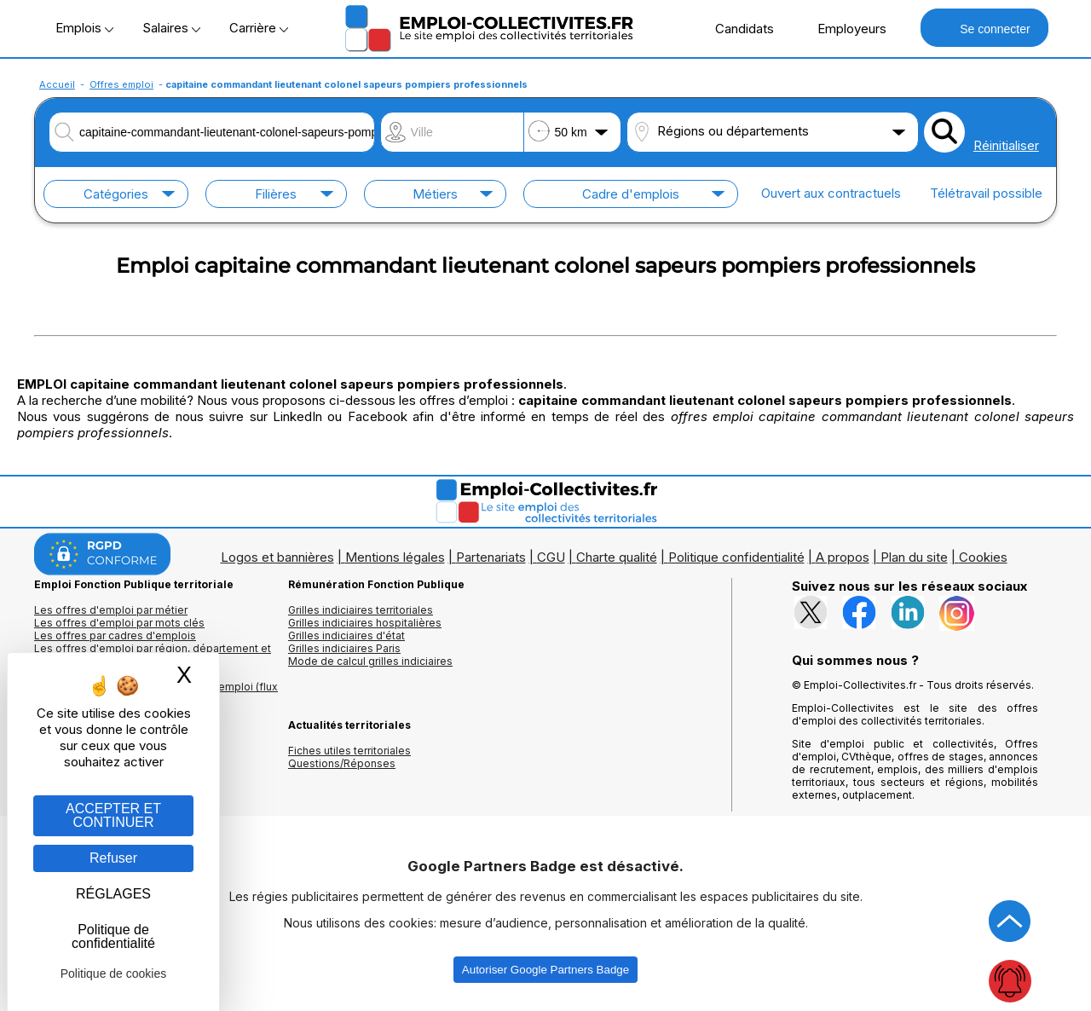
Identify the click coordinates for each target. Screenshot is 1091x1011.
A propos (842, 557)
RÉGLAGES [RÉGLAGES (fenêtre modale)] (113, 894)
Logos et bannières (277, 557)
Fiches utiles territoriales (349, 750)
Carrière (258, 28)
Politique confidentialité (736, 557)
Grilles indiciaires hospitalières (365, 622)
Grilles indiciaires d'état (346, 635)
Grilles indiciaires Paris (344, 648)
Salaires (171, 28)
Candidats (735, 28)
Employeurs (842, 28)
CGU (551, 557)
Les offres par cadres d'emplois (115, 635)
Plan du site (914, 557)
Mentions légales (395, 557)
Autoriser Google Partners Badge (545, 969)
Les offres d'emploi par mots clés (119, 622)
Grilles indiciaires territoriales (360, 610)
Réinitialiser (1006, 145)
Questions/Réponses (341, 763)
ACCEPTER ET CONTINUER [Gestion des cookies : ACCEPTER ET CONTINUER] (113, 815)
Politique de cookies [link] (114, 973)
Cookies (983, 557)
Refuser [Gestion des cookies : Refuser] (113, 858)
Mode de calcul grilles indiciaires (370, 661)
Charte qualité (616, 557)
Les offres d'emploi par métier (111, 610)
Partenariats (491, 557)
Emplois (84, 28)
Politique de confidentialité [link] (113, 936)
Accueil (57, 84)
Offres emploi (121, 84)
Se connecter (984, 28)
